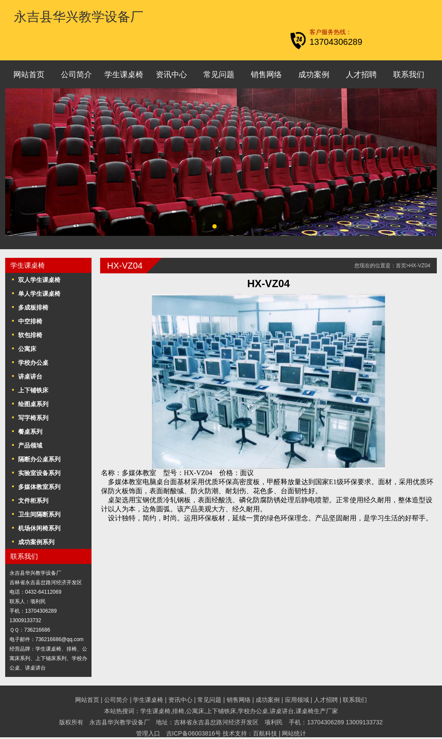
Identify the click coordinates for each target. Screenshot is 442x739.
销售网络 (266, 74)
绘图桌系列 (33, 404)
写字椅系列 (33, 417)
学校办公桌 (33, 362)
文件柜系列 (33, 500)
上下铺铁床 (33, 390)
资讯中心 (171, 74)
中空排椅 (30, 321)
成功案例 (313, 74)
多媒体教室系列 (39, 486)
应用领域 (297, 699)
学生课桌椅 (123, 74)
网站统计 (294, 733)
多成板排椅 (33, 307)
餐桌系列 (30, 431)
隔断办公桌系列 (39, 459)
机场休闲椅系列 (39, 528)
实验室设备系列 (39, 473)
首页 (401, 266)
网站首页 (28, 74)
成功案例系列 (36, 542)
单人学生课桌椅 (39, 293)
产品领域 (30, 445)
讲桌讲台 (30, 376)
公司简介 (76, 74)
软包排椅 (30, 335)
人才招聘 (361, 74)
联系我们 (408, 74)
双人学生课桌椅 (39, 279)
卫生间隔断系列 (39, 514)
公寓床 (27, 348)
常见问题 (218, 74)
